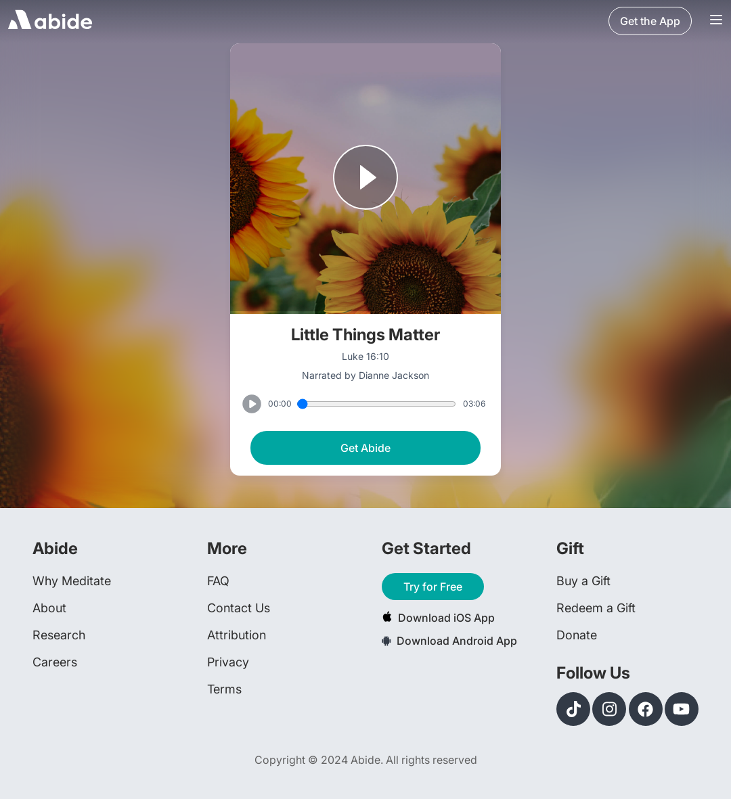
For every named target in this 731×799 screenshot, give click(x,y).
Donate (576, 635)
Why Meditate (71, 581)
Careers (54, 662)
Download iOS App (438, 617)
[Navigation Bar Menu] (716, 21)
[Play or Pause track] (365, 178)
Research (58, 635)
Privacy (228, 662)
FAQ (218, 581)
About (49, 608)
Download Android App (449, 641)
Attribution (236, 635)
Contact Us (238, 608)
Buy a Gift (583, 581)
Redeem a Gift (596, 608)
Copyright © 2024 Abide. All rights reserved (365, 760)
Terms (224, 689)
